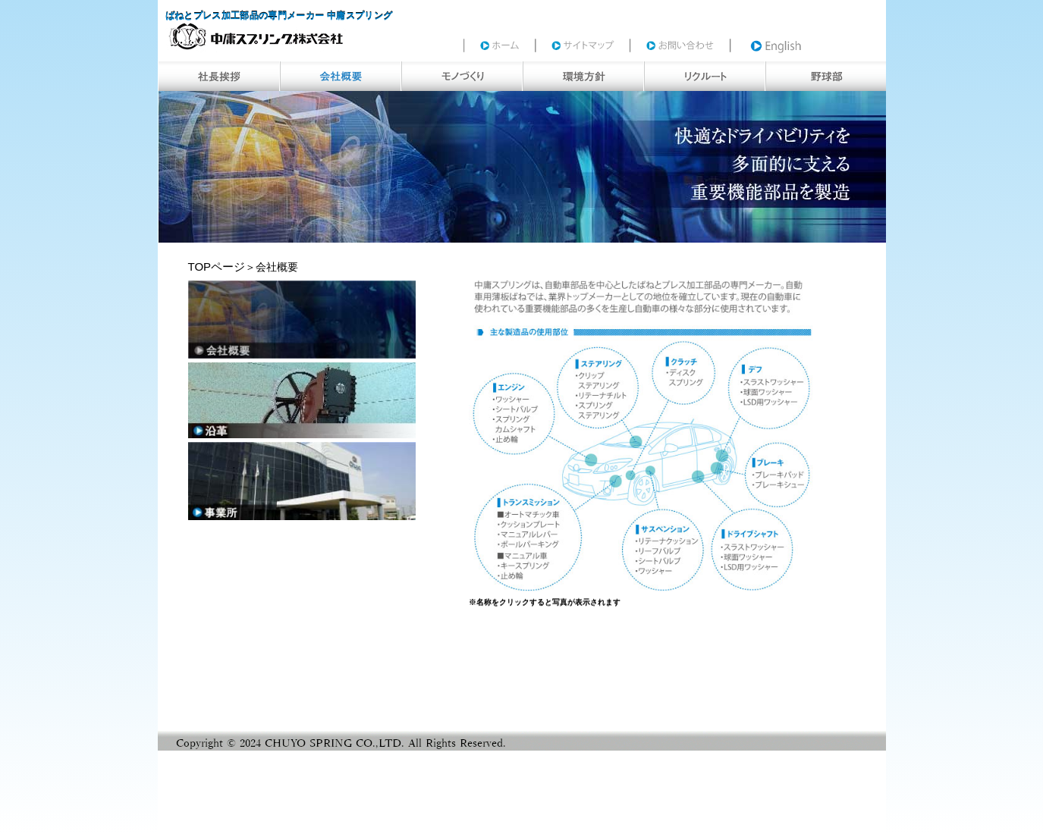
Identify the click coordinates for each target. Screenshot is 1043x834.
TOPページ (217, 266)
